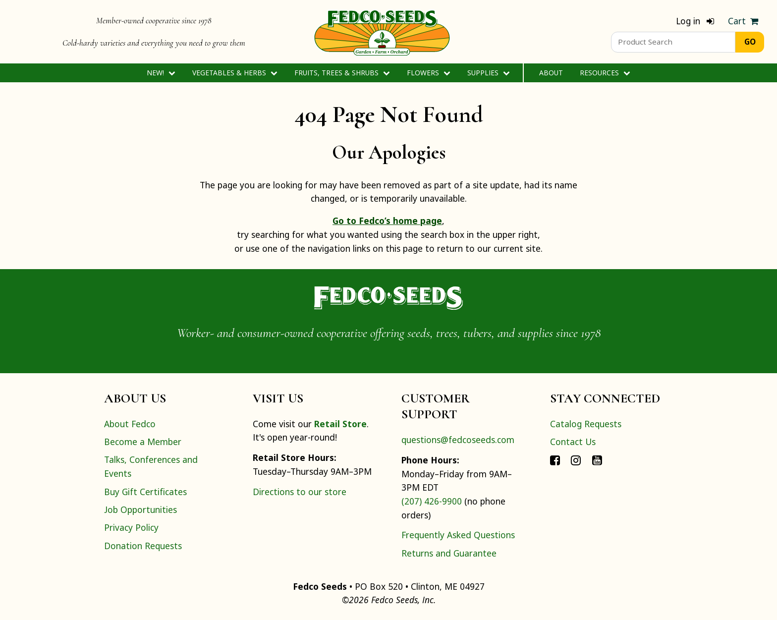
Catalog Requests (585, 424)
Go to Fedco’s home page (387, 220)
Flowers (428, 72)
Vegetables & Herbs (234, 72)
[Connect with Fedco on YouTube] (597, 459)
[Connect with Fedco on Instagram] (576, 459)
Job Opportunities (140, 509)
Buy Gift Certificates (145, 492)
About (551, 72)
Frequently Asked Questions (458, 535)
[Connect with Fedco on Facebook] (555, 459)
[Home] (382, 31)
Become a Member (142, 442)
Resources (605, 72)
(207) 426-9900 (431, 501)
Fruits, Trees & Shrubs (341, 72)
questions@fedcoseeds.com (457, 440)
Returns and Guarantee (449, 553)
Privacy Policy (131, 527)
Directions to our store (299, 492)
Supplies (488, 72)
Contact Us (573, 442)
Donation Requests (143, 546)
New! (161, 72)
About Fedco (130, 424)
